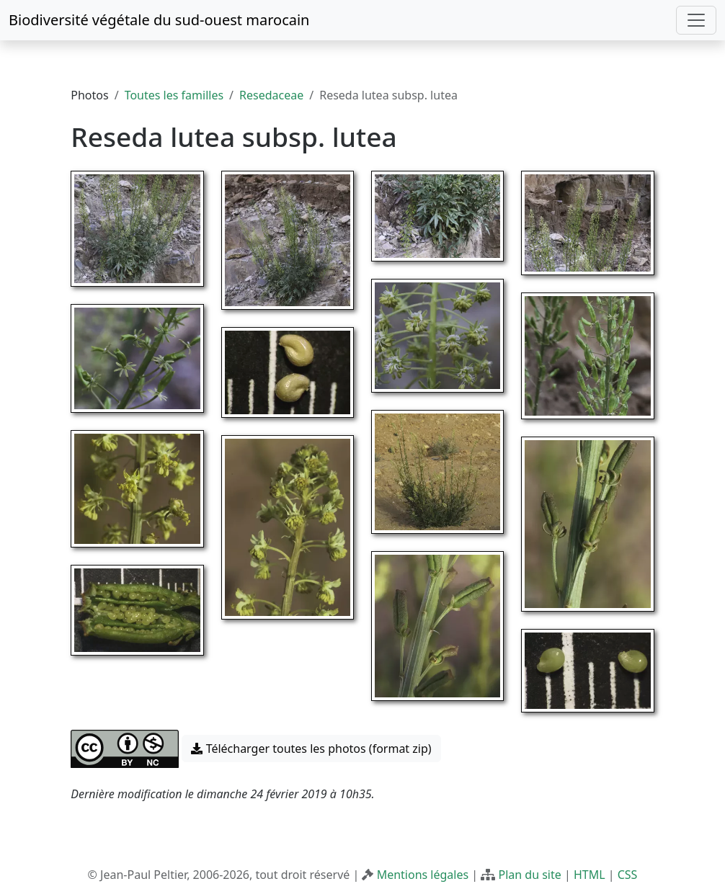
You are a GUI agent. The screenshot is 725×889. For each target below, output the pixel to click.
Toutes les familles (174, 95)
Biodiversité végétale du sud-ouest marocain (159, 20)
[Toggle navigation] (696, 20)
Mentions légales (423, 875)
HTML (589, 875)
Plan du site (529, 875)
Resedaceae (271, 95)
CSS (628, 875)
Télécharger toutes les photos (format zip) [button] (311, 748)
